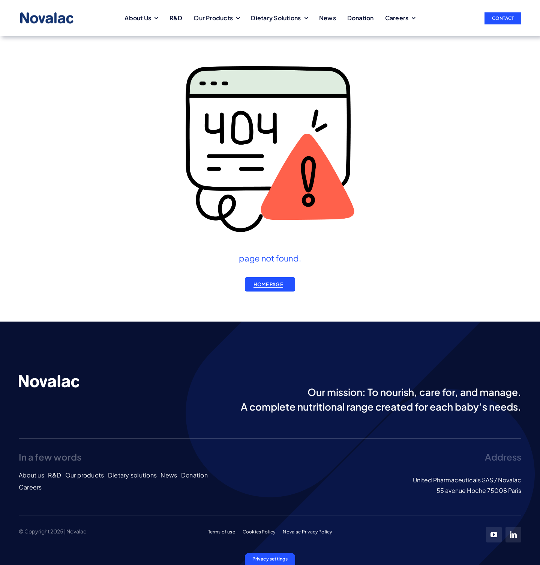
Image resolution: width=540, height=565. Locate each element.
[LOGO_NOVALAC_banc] (49, 377)
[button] (270, 559)
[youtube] (494, 534)
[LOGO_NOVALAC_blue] (47, 15)
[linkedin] (513, 534)
